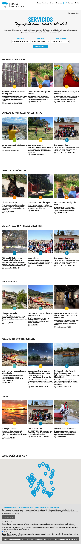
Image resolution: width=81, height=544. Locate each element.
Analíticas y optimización (11, 532)
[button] (43, 464)
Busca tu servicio (40, 46)
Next (76, 75)
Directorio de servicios (56, 3)
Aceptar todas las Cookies (39, 539)
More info (8, 517)
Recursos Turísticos (42, 3)
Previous (4, 75)
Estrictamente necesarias (12, 522)
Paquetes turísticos (73, 13)
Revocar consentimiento (66, 539)
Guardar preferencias (14, 539)
